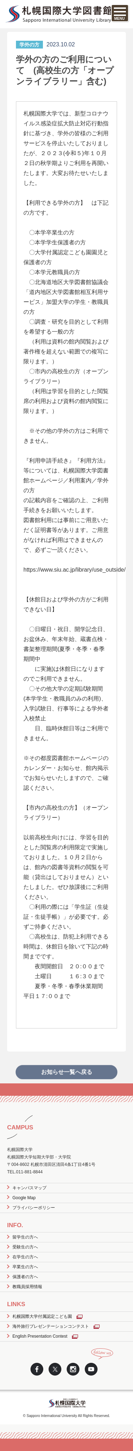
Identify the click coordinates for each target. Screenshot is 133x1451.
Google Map (23, 1197)
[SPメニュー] (120, 13)
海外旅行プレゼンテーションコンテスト (50, 1326)
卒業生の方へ (25, 1266)
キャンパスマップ (29, 1187)
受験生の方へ (25, 1247)
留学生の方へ (25, 1237)
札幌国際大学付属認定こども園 (42, 1316)
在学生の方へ (25, 1256)
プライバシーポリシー (33, 1207)
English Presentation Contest (39, 1336)
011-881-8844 (29, 1171)
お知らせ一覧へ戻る (66, 1080)
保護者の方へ (25, 1276)
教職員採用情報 (27, 1286)
